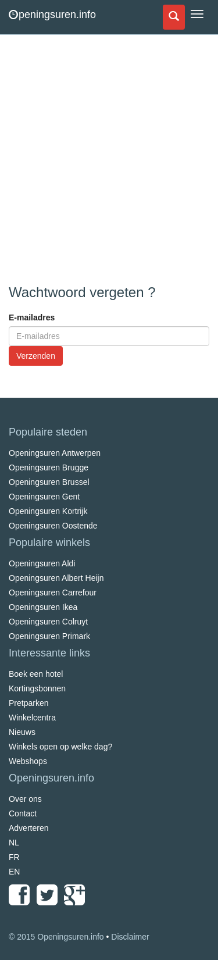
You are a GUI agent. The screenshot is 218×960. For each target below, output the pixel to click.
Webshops (28, 761)
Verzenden (35, 356)
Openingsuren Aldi (42, 563)
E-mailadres (32, 317)
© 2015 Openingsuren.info (56, 936)
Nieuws (22, 732)
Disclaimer (130, 936)
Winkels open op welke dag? (60, 746)
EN (14, 871)
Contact (23, 813)
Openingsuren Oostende (53, 525)
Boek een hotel (36, 674)
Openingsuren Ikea (43, 607)
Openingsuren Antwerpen (55, 453)
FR (14, 857)
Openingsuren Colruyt (48, 621)
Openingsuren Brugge (48, 467)
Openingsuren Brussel (49, 482)
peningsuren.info (52, 14)
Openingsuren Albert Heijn (56, 578)
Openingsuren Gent (44, 496)
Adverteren (28, 828)
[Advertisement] (109, 161)
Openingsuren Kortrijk (48, 511)
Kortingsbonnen (37, 688)
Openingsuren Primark (49, 636)
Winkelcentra (32, 717)
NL (14, 842)
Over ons (25, 799)
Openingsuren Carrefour (53, 592)
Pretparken (28, 703)
